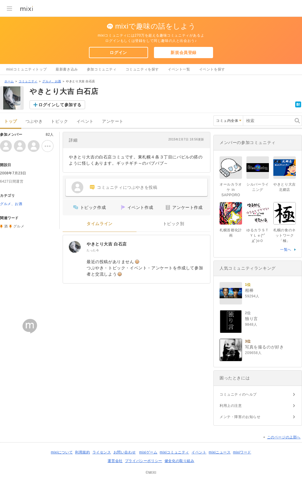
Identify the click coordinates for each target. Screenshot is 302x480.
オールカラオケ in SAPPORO (231, 189)
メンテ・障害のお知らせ (240, 417)
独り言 (251, 318)
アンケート (113, 121)
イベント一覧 (179, 69)
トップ (10, 121)
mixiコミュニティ (174, 452)
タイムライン (100, 224)
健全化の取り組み (179, 461)
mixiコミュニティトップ (26, 69)
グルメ (19, 226)
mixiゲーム (148, 452)
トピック (59, 121)
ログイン (118, 52)
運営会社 (115, 461)
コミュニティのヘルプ (238, 394)
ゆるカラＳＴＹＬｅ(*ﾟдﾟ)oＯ (257, 235)
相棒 (249, 290)
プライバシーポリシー (143, 461)
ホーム (9, 81)
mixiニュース (219, 452)
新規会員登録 (184, 52)
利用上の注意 (231, 406)
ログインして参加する (60, 104)
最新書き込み (67, 69)
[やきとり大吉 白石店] (75, 247)
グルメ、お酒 (51, 81)
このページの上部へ (284, 437)
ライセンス (101, 452)
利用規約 (82, 452)
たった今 (93, 250)
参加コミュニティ (102, 69)
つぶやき (34, 121)
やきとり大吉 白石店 (107, 244)
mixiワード (242, 452)
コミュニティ (28, 81)
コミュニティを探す (142, 69)
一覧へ (285, 250)
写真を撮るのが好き (264, 347)
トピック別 (173, 224)
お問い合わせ (124, 452)
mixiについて (62, 452)
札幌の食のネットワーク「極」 (284, 235)
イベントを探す (212, 69)
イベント (85, 121)
